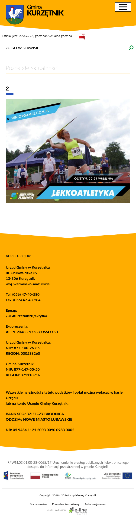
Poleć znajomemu (95, 504)
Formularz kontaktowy (65, 504)
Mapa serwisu (38, 504)
